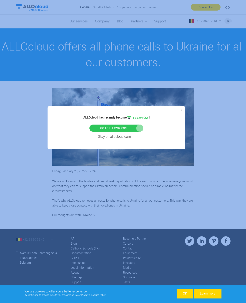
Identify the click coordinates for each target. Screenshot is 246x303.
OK (185, 293)
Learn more (207, 293)
